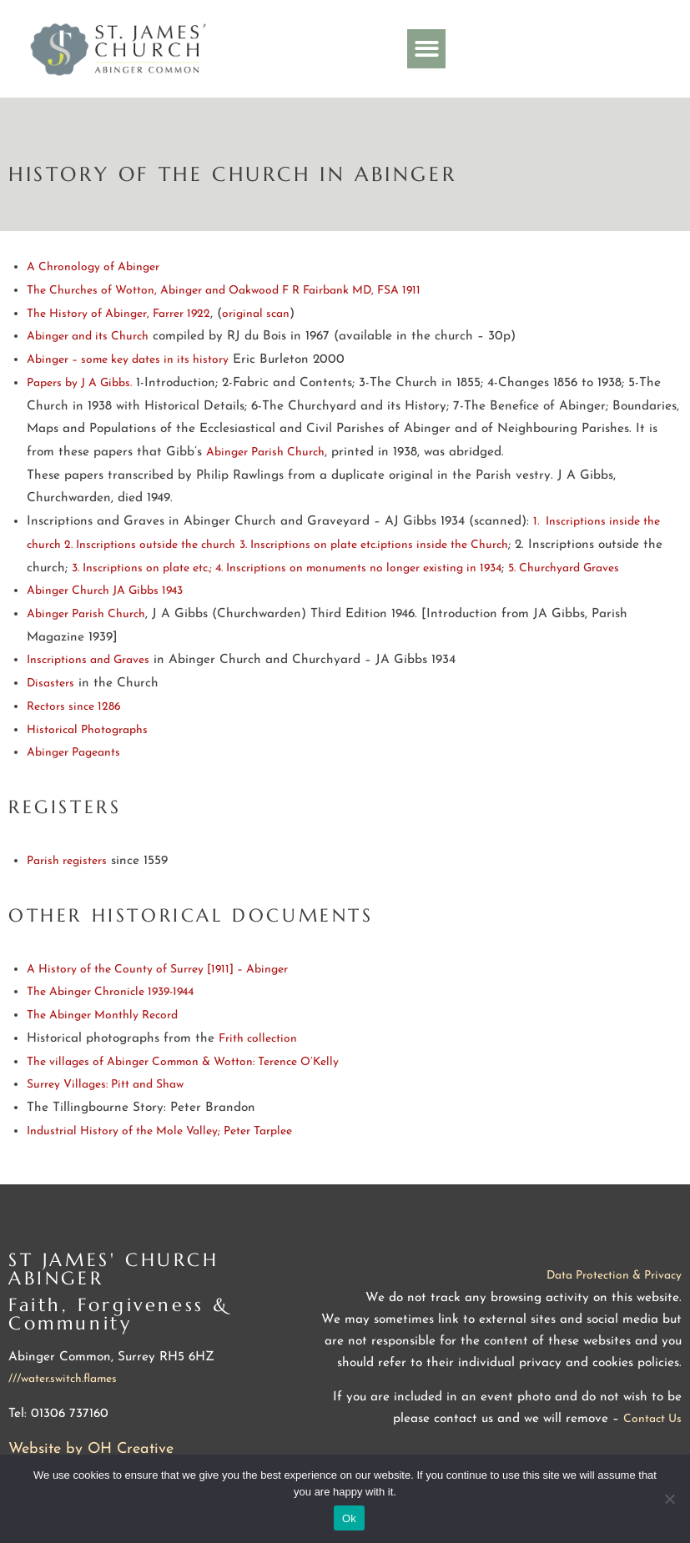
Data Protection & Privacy (614, 1275)
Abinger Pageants (73, 752)
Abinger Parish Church (265, 452)
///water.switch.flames (62, 1379)
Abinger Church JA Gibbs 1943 (105, 591)
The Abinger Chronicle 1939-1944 (110, 992)
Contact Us (652, 1419)
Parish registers (67, 861)
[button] (426, 48)
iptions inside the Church (442, 545)
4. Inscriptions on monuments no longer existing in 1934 (358, 568)
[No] (669, 1498)
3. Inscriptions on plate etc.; (143, 568)
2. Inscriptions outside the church (149, 545)
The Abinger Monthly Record (102, 1015)
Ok (349, 1518)
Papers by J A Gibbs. (79, 383)
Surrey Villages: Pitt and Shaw (105, 1084)
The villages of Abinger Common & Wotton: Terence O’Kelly (183, 1062)
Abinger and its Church (88, 336)
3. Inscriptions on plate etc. (308, 545)
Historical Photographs (87, 730)
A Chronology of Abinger (93, 267)
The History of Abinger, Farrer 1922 (118, 314)
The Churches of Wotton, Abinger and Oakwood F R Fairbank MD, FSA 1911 (224, 290)
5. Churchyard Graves (563, 568)
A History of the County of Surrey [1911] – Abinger (157, 969)
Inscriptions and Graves (88, 660)
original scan (256, 314)
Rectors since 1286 (75, 706)
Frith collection (258, 1038)
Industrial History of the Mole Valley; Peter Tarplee (159, 1131)
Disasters (50, 683)
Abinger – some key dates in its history (128, 359)
